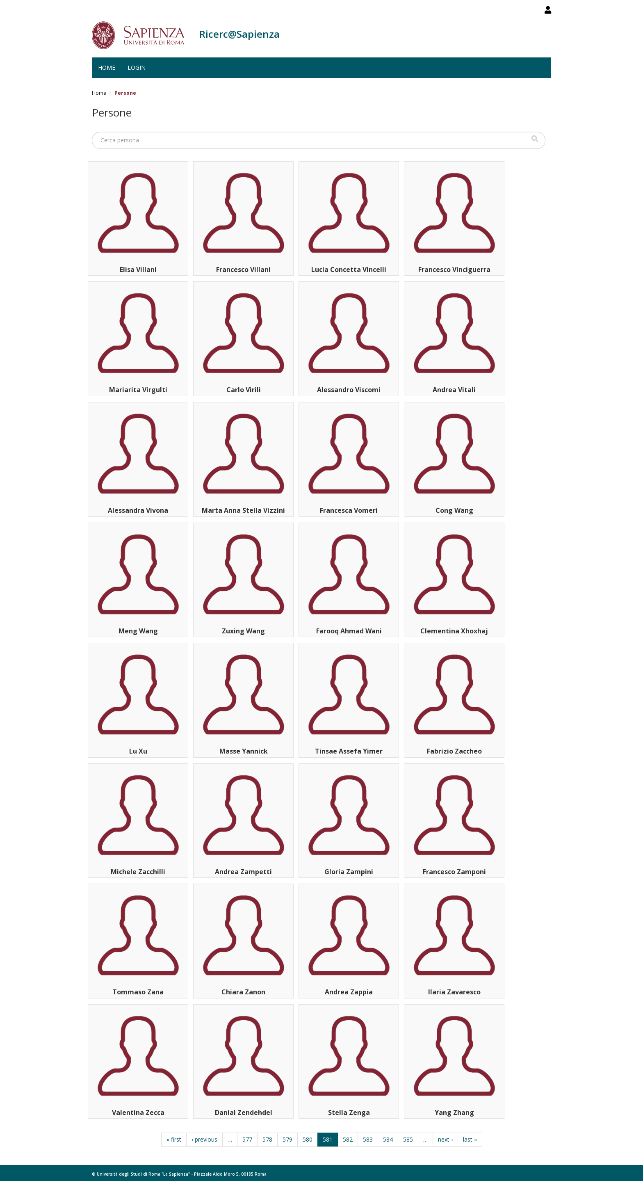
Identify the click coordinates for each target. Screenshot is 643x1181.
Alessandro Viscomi (349, 389)
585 (408, 1139)
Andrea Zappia (349, 991)
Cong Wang (454, 510)
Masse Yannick (243, 751)
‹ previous (204, 1139)
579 (287, 1139)
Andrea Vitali (454, 389)
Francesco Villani (243, 269)
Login (137, 67)
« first (173, 1139)
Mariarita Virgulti (138, 389)
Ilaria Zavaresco (454, 991)
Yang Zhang (454, 1112)
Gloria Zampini (348, 871)
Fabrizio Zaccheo (454, 751)
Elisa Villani (138, 269)
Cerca (535, 139)
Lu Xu (138, 751)
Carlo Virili (243, 389)
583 (368, 1139)
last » (470, 1139)
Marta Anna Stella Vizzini (243, 510)
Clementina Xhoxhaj (454, 630)
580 (307, 1139)
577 (247, 1139)
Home (106, 67)
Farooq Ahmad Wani (349, 630)
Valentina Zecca (138, 1112)
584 (388, 1139)
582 (348, 1139)
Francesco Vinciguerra (454, 269)
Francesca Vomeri (349, 510)
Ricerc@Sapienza (239, 34)
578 (267, 1139)
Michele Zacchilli (138, 871)
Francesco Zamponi (454, 871)
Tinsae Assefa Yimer (349, 751)
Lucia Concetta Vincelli (348, 269)
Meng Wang (138, 630)
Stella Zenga (349, 1112)
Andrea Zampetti (243, 871)
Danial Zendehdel (243, 1112)
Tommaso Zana (138, 991)
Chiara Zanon (243, 991)
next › (445, 1139)
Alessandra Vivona (138, 510)
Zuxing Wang (243, 630)
